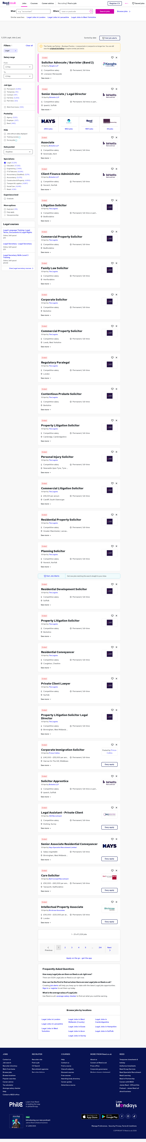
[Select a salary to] (18, 76)
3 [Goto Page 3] (71, 947)
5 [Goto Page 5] (85, 947)
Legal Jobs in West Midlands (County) (76, 1020)
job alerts (54, 985)
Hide (6, 130)
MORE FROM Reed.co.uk (101, 1054)
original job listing (57, 49)
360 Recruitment (55, 816)
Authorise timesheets (128, 1066)
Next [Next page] (109, 948)
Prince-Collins (54, 753)
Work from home (9, 1069)
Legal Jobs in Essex (76, 1026)
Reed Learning (125, 1075)
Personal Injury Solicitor (57, 457)
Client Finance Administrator (60, 174)
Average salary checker (11, 1088)
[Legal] (10, 50)
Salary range (9, 57)
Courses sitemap (67, 1088)
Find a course (66, 1066)
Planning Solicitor (53, 551)
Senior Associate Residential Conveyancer (69, 844)
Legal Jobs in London (36, 17)
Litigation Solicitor (54, 205)
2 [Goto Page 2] (65, 947)
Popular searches (9, 1079)
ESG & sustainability (127, 1095)
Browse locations (9, 1075)
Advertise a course (68, 1085)
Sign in (45, 988)
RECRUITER (37, 1054)
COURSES (65, 1054)
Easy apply (109, 764)
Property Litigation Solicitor (60, 425)
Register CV (115, 3)
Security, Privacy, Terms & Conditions (123, 1129)
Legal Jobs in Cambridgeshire (102, 1020)
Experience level (11, 195)
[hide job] (116, 57)
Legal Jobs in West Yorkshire (83, 17)
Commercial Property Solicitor (61, 236)
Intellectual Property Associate (62, 907)
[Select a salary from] (18, 67)
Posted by (8, 113)
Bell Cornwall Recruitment (59, 879)
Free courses (66, 1075)
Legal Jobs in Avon (76, 1031)
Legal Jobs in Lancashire (58, 17)
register (54, 988)
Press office (94, 1066)
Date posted (9, 147)
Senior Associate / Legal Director (64, 94)
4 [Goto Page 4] (78, 947)
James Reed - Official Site (129, 1085)
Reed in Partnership (127, 1079)
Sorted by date (90, 38)
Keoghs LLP (53, 66)
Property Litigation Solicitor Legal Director (64, 716)
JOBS (5, 1054)
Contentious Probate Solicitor (61, 394)
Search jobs (105, 11)
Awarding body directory (70, 1079)
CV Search (36, 1066)
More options (10, 205)
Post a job (35, 1063)
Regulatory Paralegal (55, 362)
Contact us (7, 1059)
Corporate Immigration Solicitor (63, 750)
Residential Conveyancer (57, 652)
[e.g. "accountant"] (33, 11)
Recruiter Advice (38, 1072)
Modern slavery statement (100, 1072)
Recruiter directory (10, 1066)
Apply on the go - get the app (79, 958)
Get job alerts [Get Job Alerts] (109, 38)
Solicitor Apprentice (54, 781)
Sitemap (6, 1098)
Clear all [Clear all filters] (29, 45)
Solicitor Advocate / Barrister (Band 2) (68, 62)
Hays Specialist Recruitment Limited (63, 847)
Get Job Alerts (51, 576)
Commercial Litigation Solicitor (62, 488)
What (13, 11)
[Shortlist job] (112, 57)
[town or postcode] (76, 11)
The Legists (53, 209)
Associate (47, 142)
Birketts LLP (54, 97)
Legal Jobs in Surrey (77, 1036)
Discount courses (67, 1072)
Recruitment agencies (40, 1069)
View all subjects (67, 1069)
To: (5, 72)
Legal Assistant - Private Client (62, 812)
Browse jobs (123, 11)
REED (122, 1054)
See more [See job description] (46, 78)
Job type (8, 85)
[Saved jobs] (138, 3)
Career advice (8, 1082)
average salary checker (66, 996)
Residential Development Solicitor (64, 589)
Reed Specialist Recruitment (130, 1072)
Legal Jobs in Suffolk (104, 1031)
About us (93, 1059)
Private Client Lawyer (55, 683)
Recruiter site (37, 1059)
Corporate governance (98, 1069)
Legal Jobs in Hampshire (105, 1026)
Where (56, 11)
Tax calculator (8, 1085)
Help (4, 1091)
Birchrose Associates (57, 910)
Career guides (66, 1082)
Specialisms (9, 159)
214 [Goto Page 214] (100, 947)
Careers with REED (127, 1082)
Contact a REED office (11, 1095)
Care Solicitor (50, 875)
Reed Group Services (127, 1069)
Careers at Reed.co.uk (98, 1063)
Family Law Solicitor (54, 268)
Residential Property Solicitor (61, 519)
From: (6, 63)
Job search (7, 1063)
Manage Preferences (99, 1129)
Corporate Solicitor (54, 299)
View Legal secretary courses (21, 268)
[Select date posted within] (18, 152)
